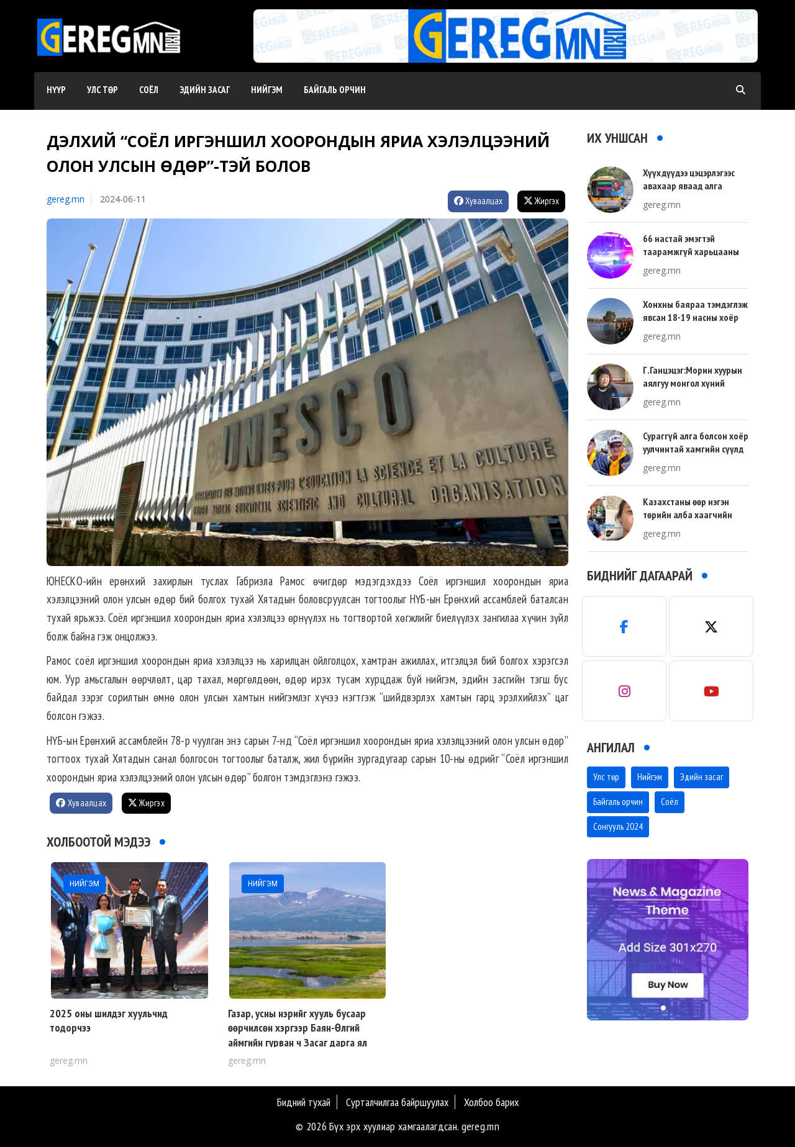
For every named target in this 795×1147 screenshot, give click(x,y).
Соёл (148, 90)
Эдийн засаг (204, 90)
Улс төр (102, 90)
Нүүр (56, 90)
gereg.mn (65, 199)
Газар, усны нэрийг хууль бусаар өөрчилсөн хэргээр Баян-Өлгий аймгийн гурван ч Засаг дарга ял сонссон (297, 1035)
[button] (501, 50)
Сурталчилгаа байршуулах (397, 1102)
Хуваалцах (478, 201)
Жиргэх (541, 201)
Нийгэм (267, 90)
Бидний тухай (303, 1102)
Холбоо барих (491, 1102)
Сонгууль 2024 (618, 826)
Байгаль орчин (335, 90)
